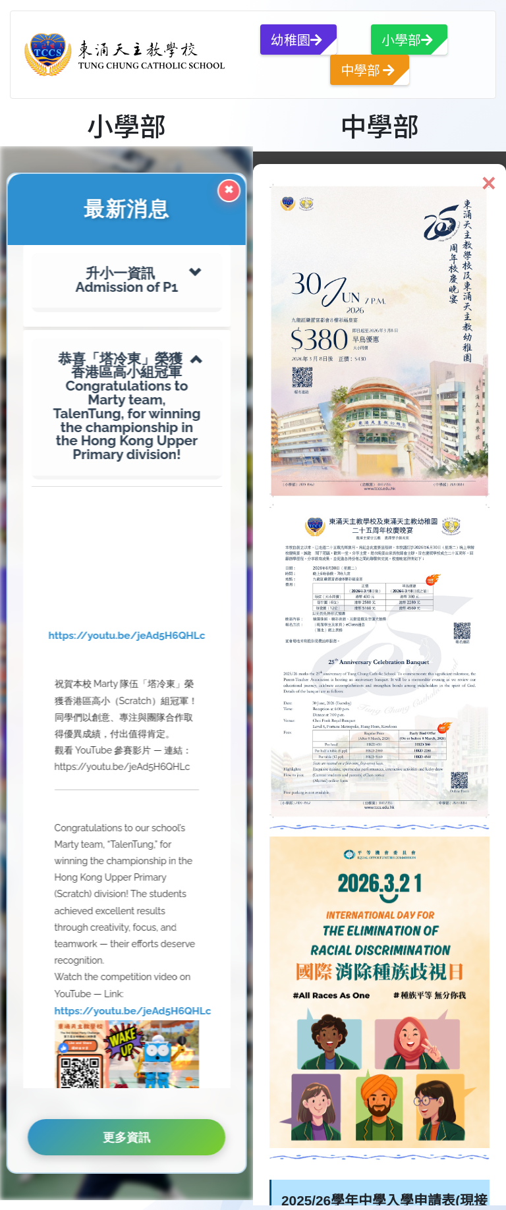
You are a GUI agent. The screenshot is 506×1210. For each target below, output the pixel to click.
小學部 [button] (407, 39)
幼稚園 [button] (296, 39)
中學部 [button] (368, 69)
